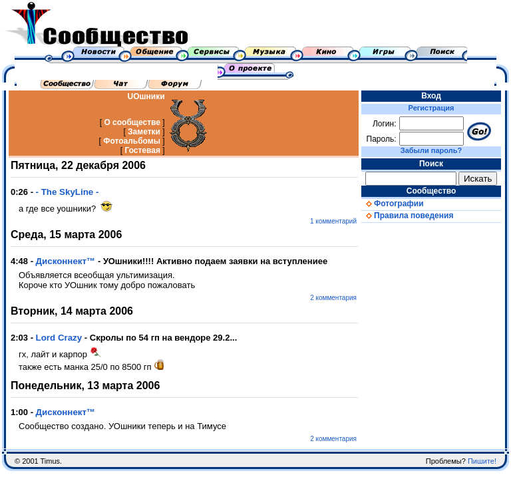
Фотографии (392, 203)
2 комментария (333, 297)
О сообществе (132, 122)
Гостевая (142, 150)
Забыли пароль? (431, 150)
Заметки (144, 131)
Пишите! (482, 461)
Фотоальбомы (131, 141)
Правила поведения (407, 215)
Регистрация (431, 108)
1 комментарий (333, 221)
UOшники (146, 96)
